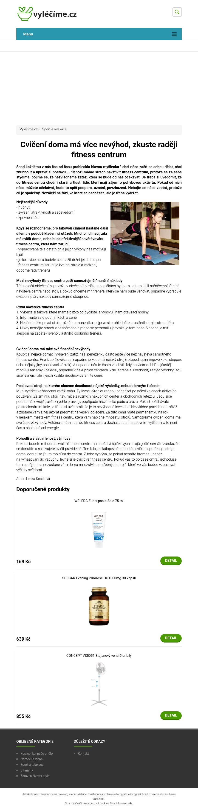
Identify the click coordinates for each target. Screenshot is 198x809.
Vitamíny (26, 770)
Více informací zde (121, 803)
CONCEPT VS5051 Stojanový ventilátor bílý (99, 656)
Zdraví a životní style (34, 776)
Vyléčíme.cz (29, 129)
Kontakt (83, 753)
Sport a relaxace (54, 129)
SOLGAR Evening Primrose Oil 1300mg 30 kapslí (99, 578)
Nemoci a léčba (31, 759)
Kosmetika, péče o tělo (36, 753)
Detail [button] (171, 560)
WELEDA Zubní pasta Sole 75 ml (99, 501)
